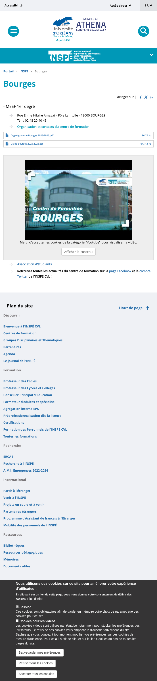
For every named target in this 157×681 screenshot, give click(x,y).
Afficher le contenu (78, 251)
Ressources (12, 534)
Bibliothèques (14, 545)
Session (25, 612)
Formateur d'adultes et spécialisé (28, 402)
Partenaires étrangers (20, 511)
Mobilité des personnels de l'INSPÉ (30, 525)
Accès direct (118, 6)
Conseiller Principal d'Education (27, 395)
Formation (12, 370)
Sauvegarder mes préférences (40, 657)
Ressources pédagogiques (23, 552)
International (14, 479)
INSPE (24, 71)
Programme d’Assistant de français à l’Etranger (39, 518)
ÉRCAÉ (8, 456)
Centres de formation (19, 333)
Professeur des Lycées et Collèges (29, 388)
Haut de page (130, 307)
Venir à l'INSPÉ (14, 497)
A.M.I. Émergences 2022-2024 (25, 470)
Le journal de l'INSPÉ (19, 361)
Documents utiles (16, 566)
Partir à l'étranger (16, 491)
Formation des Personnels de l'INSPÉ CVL (35, 429)
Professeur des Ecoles (20, 381)
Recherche (12, 445)
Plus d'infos (35, 603)
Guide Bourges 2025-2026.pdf (27, 143)
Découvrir (11, 315)
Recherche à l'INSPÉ (18, 463)
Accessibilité (13, 5)
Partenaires (12, 347)
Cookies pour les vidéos (37, 626)
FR (149, 5)
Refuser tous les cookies (36, 668)
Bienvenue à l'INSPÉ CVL (22, 326)
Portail (8, 71)
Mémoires (11, 559)
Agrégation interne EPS (21, 409)
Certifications (13, 422)
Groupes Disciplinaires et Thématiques (33, 340)
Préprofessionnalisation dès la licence (32, 415)
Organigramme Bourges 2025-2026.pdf (32, 135)
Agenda (9, 354)
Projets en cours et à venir (23, 504)
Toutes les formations (20, 436)
